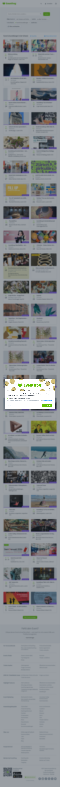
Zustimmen (47, 405)
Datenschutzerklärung (47, 400)
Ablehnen (9, 405)
